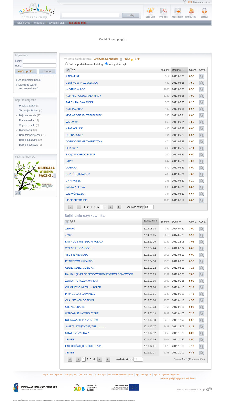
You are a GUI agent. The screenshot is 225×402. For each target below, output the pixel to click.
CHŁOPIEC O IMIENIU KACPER (83, 287)
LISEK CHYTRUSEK (77, 200)
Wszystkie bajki (118, 64)
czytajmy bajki (71, 374)
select (152, 207)
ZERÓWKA (72, 148)
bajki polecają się (143, 374)
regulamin (175, 374)
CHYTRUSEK (73, 180)
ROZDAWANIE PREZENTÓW (81, 320)
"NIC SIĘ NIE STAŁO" (77, 254)
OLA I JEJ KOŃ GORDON (79, 300)
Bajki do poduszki (30, 144)
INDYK (69, 161)
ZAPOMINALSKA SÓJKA (79, 102)
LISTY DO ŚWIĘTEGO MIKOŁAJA (84, 241)
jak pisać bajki (86, 374)
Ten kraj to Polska (30, 110)
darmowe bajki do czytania (120, 374)
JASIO (68, 235)
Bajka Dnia (48, 374)
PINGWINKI (72, 76)
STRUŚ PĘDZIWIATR (78, 174)
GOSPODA (72, 167)
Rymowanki (28, 130)
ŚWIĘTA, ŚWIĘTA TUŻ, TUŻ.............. (85, 326)
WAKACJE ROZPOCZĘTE (79, 248)
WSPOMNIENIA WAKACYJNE (82, 313)
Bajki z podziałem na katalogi (86, 64)
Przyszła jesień (29, 105)
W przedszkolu (29, 125)
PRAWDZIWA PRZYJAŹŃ (79, 261)
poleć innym (100, 374)
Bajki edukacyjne (31, 139)
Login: (18, 61)
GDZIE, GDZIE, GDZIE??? (79, 267)
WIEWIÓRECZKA (75, 193)
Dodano (176, 70)
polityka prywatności (179, 378)
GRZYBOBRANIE (75, 307)
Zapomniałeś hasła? (30, 79)
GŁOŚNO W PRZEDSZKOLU (82, 82)
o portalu (59, 374)
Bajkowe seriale (30, 115)
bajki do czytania (161, 374)
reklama (164, 378)
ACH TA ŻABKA (74, 108)
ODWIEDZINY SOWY (77, 333)
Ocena (192, 70)
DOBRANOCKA (74, 135)
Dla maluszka (29, 120)
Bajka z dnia (150, 220)
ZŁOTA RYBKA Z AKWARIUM (81, 280)
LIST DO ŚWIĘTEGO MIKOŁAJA (83, 346)
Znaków (165, 70)
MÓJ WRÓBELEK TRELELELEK (84, 115)
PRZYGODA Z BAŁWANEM (80, 293)
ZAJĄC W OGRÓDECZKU (80, 154)
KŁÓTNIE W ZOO (75, 89)
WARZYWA (72, 122)
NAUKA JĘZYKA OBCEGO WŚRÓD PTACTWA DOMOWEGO (99, 274)
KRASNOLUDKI (74, 128)
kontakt (193, 378)
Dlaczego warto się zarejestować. (28, 86)
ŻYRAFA (70, 228)
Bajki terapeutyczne (32, 135)
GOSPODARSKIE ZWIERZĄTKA (84, 141)
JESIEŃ (69, 339)
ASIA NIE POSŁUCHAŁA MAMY (83, 95)
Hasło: (18, 65)
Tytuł (72, 69)
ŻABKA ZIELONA (75, 187)
